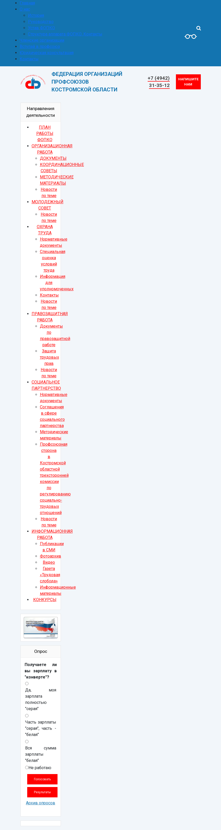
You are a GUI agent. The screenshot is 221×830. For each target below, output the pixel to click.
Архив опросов (40, 802)
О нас (25, 9)
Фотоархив (50, 556)
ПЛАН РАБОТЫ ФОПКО (44, 133)
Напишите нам (188, 81)
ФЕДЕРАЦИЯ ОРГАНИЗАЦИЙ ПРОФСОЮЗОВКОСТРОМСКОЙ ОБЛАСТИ (87, 82)
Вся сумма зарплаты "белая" (40, 754)
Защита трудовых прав (49, 357)
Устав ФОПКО (41, 27)
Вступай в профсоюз (40, 46)
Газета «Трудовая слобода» (50, 574)
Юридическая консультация (47, 52)
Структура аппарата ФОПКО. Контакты (65, 34)
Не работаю (39, 767)
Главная (27, 3)
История (36, 15)
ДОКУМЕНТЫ (53, 158)
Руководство (41, 21)
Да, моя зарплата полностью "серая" (40, 699)
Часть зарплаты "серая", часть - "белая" (40, 728)
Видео (49, 562)
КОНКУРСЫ (44, 599)
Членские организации (42, 40)
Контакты (29, 58)
